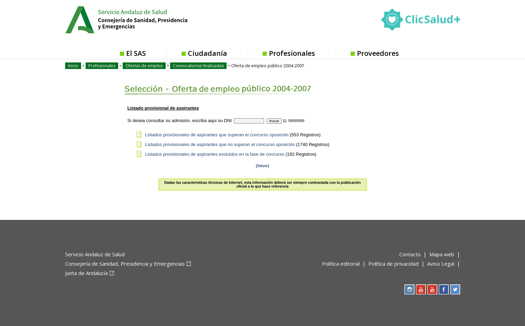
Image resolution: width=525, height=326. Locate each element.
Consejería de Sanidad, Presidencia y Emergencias (125, 263)
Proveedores (378, 53)
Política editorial (341, 263)
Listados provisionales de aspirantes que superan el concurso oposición (217, 134)
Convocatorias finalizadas (198, 66)
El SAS (136, 53)
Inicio (73, 66)
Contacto (410, 254)
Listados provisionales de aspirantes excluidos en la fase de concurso (215, 154)
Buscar (274, 121)
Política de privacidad (393, 263)
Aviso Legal (440, 263)
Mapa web (441, 254)
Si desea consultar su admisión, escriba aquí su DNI (180, 120)
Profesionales (292, 53)
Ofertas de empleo (144, 66)
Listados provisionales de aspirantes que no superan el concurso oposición (220, 144)
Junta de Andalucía (86, 272)
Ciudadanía (207, 53)
